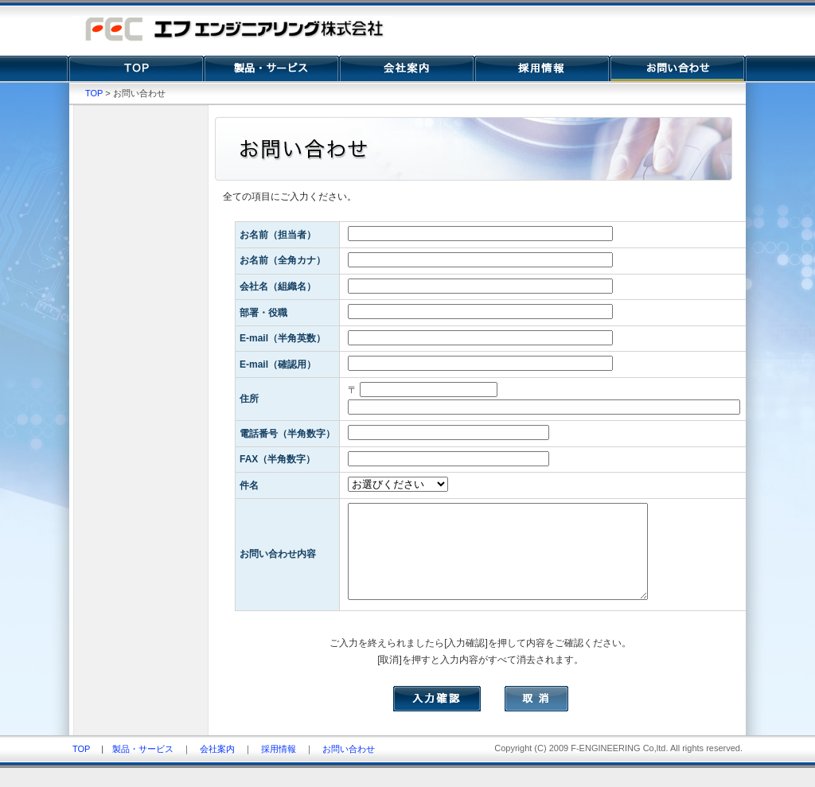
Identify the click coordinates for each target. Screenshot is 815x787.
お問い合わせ (348, 768)
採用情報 (278, 768)
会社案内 (217, 768)
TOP (94, 93)
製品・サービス (143, 768)
